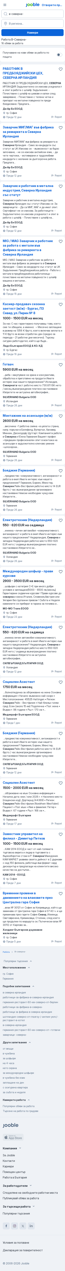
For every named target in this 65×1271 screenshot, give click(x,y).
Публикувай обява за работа (21, 1198)
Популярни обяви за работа (18, 1106)
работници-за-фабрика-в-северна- (23, 1007)
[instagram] (14, 1225)
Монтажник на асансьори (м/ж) (28, 415)
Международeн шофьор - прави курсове (28, 573)
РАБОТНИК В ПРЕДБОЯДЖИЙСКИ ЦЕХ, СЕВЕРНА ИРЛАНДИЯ (23, 73)
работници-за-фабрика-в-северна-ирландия (28, 997)
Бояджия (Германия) (19, 470)
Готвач (8, 364)
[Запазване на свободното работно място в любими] (61, 69)
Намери (32, 32)
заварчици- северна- (15, 1034)
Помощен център (14, 1172)
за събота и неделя (14, 1092)
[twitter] (22, 1225)
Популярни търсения (18, 961)
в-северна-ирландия (15, 1025)
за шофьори (9, 1058)
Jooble (25, 1263)
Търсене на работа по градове (20, 1111)
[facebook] (6, 1225)
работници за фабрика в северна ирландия (27, 1011)
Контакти (9, 1161)
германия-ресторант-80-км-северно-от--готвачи (31, 1029)
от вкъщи (8, 1048)
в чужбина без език (14, 1077)
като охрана (10, 1068)
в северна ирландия (14, 992)
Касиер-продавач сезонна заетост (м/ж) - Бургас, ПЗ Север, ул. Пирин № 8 (24, 308)
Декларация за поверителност (23, 1250)
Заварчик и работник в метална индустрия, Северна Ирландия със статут (28, 190)
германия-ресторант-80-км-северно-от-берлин (30, 1002)
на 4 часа (8, 1063)
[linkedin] (31, 1225)
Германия (8, 978)
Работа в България (15, 1177)
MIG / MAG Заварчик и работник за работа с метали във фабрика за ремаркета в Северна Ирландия (28, 247)
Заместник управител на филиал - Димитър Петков (24, 836)
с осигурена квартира (15, 1087)
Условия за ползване (16, 1242)
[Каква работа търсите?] (32, 14)
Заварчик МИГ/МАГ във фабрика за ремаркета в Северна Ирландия (28, 131)
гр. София (8, 973)
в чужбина (9, 1053)
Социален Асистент (19, 682)
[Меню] (4, 4)
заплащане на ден (13, 1082)
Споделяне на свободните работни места (30, 1192)
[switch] (59, 54)
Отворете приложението (53, 5)
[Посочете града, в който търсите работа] (32, 23)
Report (56, 116)
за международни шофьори (18, 1072)
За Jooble (9, 1155)
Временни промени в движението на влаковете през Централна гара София (28, 897)
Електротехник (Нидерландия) (27, 520)
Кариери (8, 1166)
